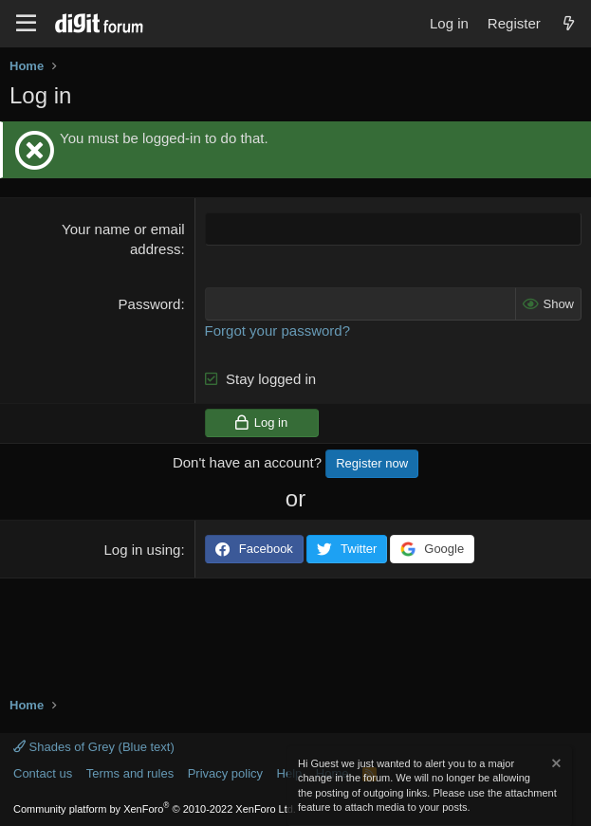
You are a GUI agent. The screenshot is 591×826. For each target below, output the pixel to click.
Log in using (142, 549)
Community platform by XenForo (154, 809)
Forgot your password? (277, 330)
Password (150, 304)
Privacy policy (225, 773)
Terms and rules (130, 773)
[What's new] (568, 23)
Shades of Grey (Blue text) (94, 747)
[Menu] (26, 23)
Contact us (42, 773)
